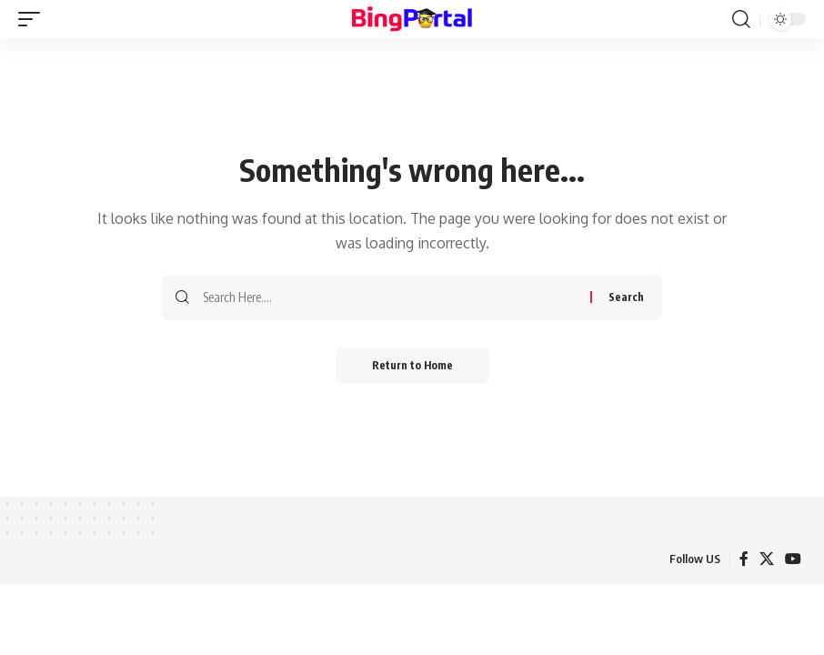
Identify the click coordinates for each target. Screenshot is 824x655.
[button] (33, 19)
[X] (767, 559)
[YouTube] (793, 559)
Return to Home (412, 365)
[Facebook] (744, 559)
